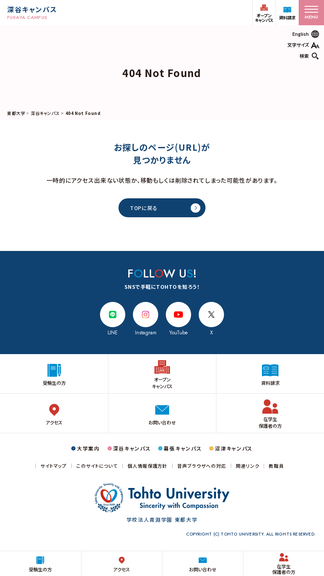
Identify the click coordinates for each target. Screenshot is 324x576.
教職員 (276, 466)
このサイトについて (97, 466)
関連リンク (247, 466)
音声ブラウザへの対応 (201, 466)
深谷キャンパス (45, 113)
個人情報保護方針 (147, 466)
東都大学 (16, 113)
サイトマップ (53, 466)
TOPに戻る (143, 207)
